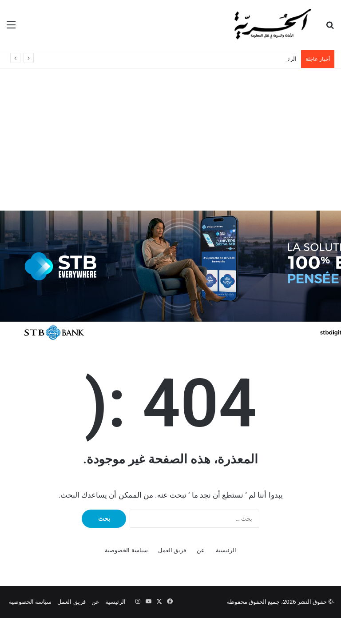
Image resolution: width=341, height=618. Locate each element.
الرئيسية (226, 550)
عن (201, 550)
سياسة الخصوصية (126, 550)
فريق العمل (172, 550)
